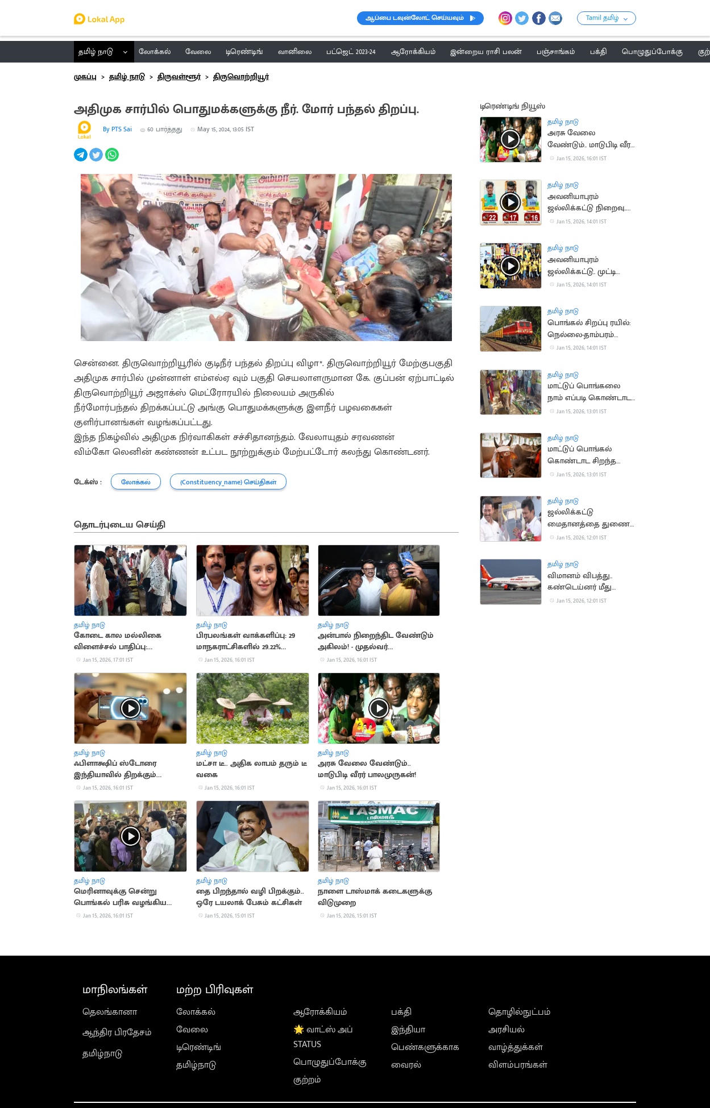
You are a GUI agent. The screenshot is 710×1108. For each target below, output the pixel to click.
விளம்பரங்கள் (517, 1064)
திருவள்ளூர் (179, 76)
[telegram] (81, 161)
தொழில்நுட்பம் (519, 1012)
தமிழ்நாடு (102, 1053)
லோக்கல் (195, 1012)
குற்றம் (307, 1079)
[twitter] (97, 161)
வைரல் (406, 1064)
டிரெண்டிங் (198, 1047)
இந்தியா (408, 1029)
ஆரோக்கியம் (320, 1012)
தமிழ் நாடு (95, 51)
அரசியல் (506, 1029)
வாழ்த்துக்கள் (515, 1047)
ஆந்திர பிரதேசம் (117, 1032)
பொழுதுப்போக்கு (330, 1062)
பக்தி (401, 1012)
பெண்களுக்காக (425, 1047)
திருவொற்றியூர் (241, 76)
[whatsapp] (113, 161)
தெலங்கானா (109, 1012)
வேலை (192, 1029)
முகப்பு (85, 76)
